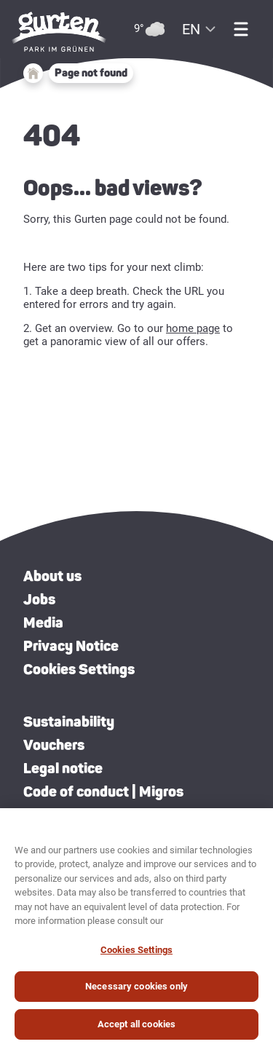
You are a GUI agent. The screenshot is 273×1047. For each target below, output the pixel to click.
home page (193, 328)
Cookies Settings (79, 669)
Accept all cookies (136, 1030)
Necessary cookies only (136, 992)
